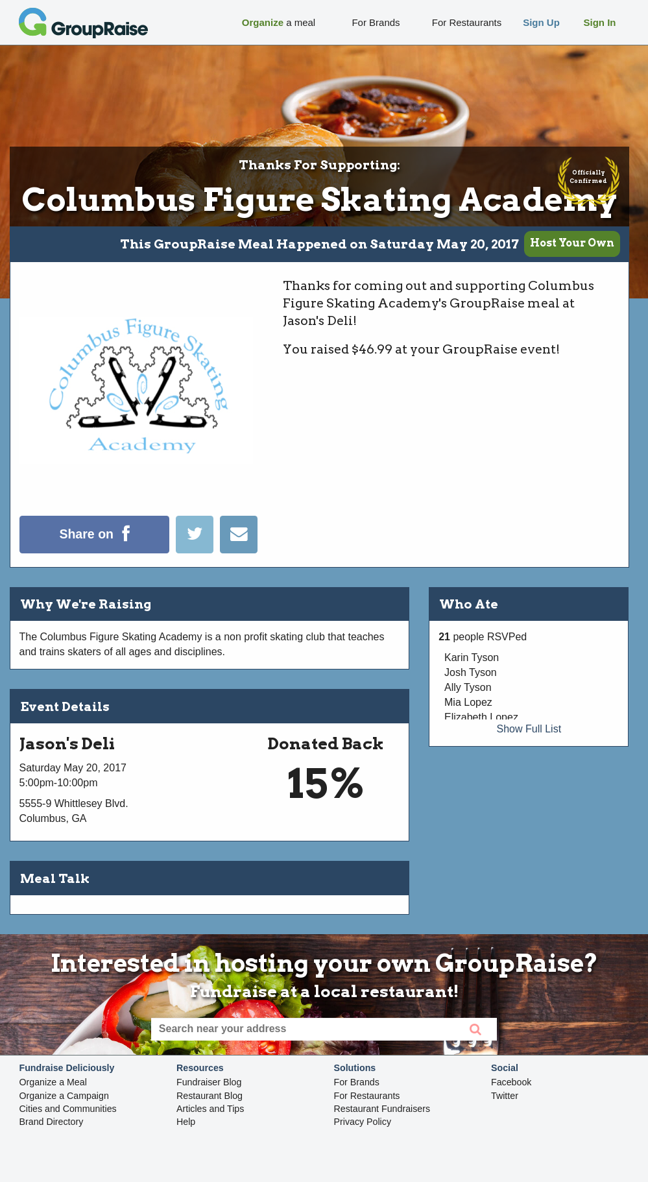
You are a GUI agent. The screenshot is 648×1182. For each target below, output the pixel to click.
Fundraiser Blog (208, 1082)
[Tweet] (198, 549)
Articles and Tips (210, 1109)
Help (185, 1121)
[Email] (239, 549)
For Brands (356, 1082)
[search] (475, 1029)
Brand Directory (51, 1121)
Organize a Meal (53, 1082)
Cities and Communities (68, 1109)
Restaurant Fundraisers (382, 1109)
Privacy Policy (363, 1121)
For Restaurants (367, 1096)
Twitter (504, 1096)
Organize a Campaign (64, 1096)
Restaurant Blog (209, 1096)
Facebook (511, 1082)
